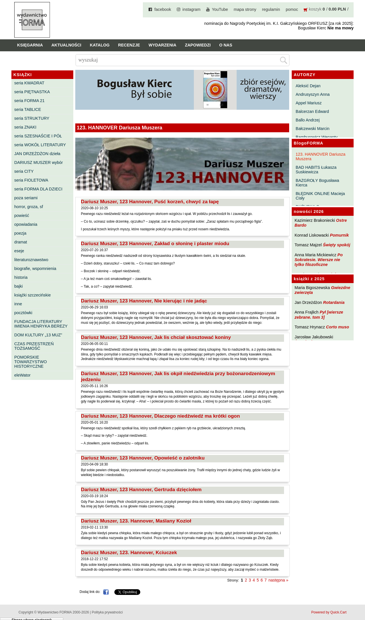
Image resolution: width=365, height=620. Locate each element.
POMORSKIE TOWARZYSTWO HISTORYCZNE (30, 362)
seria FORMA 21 (29, 100)
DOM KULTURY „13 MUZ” (38, 335)
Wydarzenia (163, 45)
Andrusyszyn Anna (313, 94)
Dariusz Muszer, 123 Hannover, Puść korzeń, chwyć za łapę (150, 201)
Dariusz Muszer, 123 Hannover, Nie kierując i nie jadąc (144, 301)
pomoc (292, 9)
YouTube (220, 9)
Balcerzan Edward (312, 111)
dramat (20, 242)
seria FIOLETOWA (31, 180)
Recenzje (129, 45)
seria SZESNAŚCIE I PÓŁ (38, 136)
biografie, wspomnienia (35, 268)
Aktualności (66, 45)
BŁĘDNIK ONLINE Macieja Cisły (320, 195)
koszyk (315, 9)
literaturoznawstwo (31, 259)
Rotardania (333, 302)
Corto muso (337, 327)
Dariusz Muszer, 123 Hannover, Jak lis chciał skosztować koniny (156, 337)
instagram (191, 9)
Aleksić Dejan (308, 86)
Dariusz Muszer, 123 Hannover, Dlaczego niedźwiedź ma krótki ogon (160, 416)
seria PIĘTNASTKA (32, 92)
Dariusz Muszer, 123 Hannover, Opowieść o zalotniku (143, 458)
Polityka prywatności (107, 612)
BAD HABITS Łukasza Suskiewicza (316, 169)
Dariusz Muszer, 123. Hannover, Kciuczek (129, 552)
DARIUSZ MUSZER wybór (38, 162)
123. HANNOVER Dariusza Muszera (320, 156)
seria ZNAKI (25, 127)
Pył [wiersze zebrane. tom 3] (319, 314)
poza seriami (26, 198)
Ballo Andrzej (308, 120)
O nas (225, 45)
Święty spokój (336, 245)
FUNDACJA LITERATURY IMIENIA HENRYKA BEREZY (41, 323)
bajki (18, 286)
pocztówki (23, 312)
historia (20, 277)
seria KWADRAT (29, 83)
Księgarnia (30, 45)
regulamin (271, 9)
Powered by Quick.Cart (328, 612)
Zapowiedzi (197, 45)
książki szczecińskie (32, 295)
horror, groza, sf (28, 206)
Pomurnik (339, 235)
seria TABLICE (27, 109)
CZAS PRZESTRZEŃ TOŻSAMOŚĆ (34, 346)
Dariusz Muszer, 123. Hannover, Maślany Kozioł (136, 521)
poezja (20, 233)
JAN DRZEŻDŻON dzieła (37, 153)
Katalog (100, 45)
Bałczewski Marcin (312, 128)
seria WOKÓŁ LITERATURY (40, 145)
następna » (278, 580)
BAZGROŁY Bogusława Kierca (317, 182)
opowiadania (25, 224)
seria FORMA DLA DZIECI (38, 189)
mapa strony (245, 9)
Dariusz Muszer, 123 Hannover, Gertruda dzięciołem (141, 489)
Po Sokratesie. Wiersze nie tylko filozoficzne (319, 260)
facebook (162, 9)
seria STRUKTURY (31, 118)
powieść (21, 215)
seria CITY (24, 171)
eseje (19, 251)
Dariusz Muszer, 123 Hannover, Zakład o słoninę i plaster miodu (155, 243)
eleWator (22, 375)
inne (18, 304)
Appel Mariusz (309, 103)
